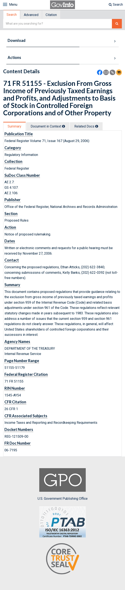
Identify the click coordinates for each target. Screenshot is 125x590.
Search (116, 5)
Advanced (31, 15)
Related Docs (86, 126)
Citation (51, 15)
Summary (14, 126)
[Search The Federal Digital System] (117, 23)
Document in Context (48, 126)
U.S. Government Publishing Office (63, 484)
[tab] (11, 15)
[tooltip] (63, 126)
